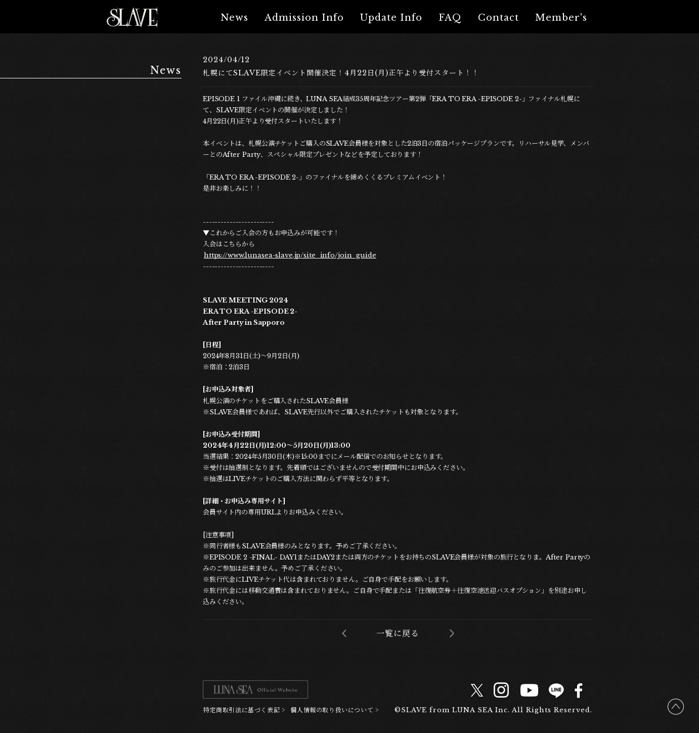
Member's (561, 17)
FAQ (450, 17)
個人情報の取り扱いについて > (334, 709)
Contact (498, 17)
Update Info (391, 17)
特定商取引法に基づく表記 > (244, 709)
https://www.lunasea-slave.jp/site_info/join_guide (290, 255)
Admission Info (304, 17)
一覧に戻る (397, 633)
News (234, 17)
